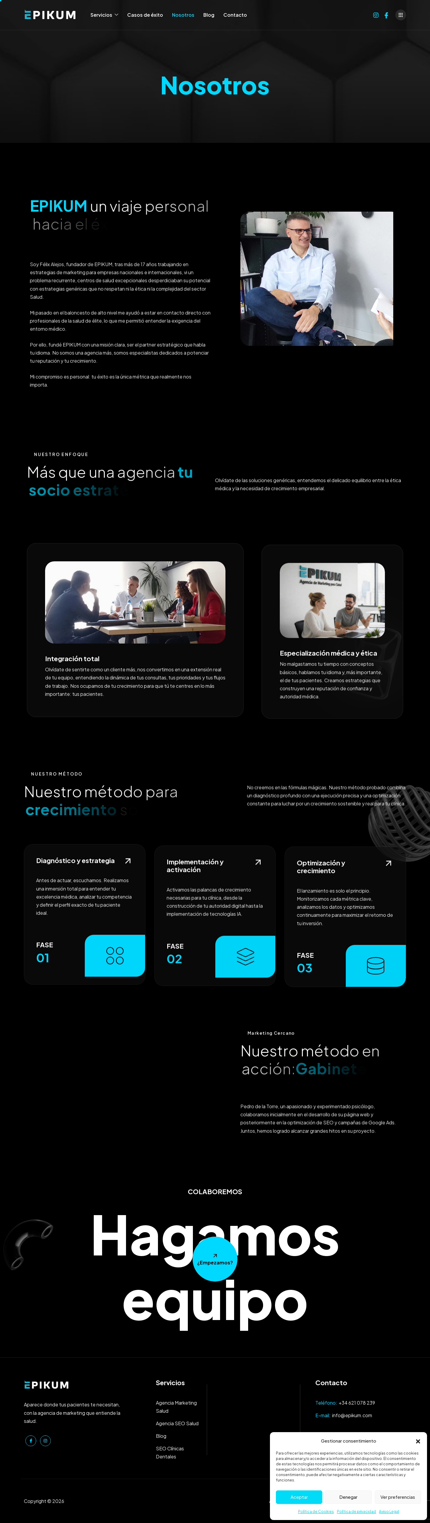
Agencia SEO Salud (177, 1423)
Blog (208, 15)
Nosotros (183, 15)
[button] (418, 1440)
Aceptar (299, 1497)
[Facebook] (386, 14)
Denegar (348, 1497)
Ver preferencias (397, 1497)
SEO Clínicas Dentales (170, 1452)
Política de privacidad (356, 1511)
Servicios (104, 15)
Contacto (235, 15)
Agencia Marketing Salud (176, 1407)
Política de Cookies (316, 1511)
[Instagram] (376, 14)
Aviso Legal (389, 1511)
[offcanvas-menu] (400, 15)
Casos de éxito (145, 15)
